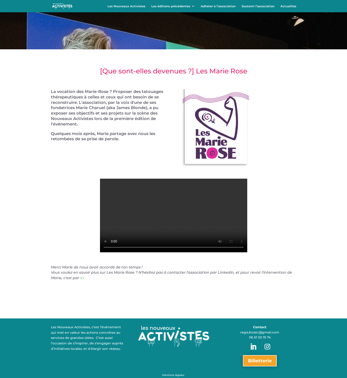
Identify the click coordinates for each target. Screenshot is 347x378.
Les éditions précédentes (170, 6)
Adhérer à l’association (218, 6)
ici (82, 278)
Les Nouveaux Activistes (126, 6)
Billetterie (260, 360)
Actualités (288, 6)
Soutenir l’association (258, 6)
